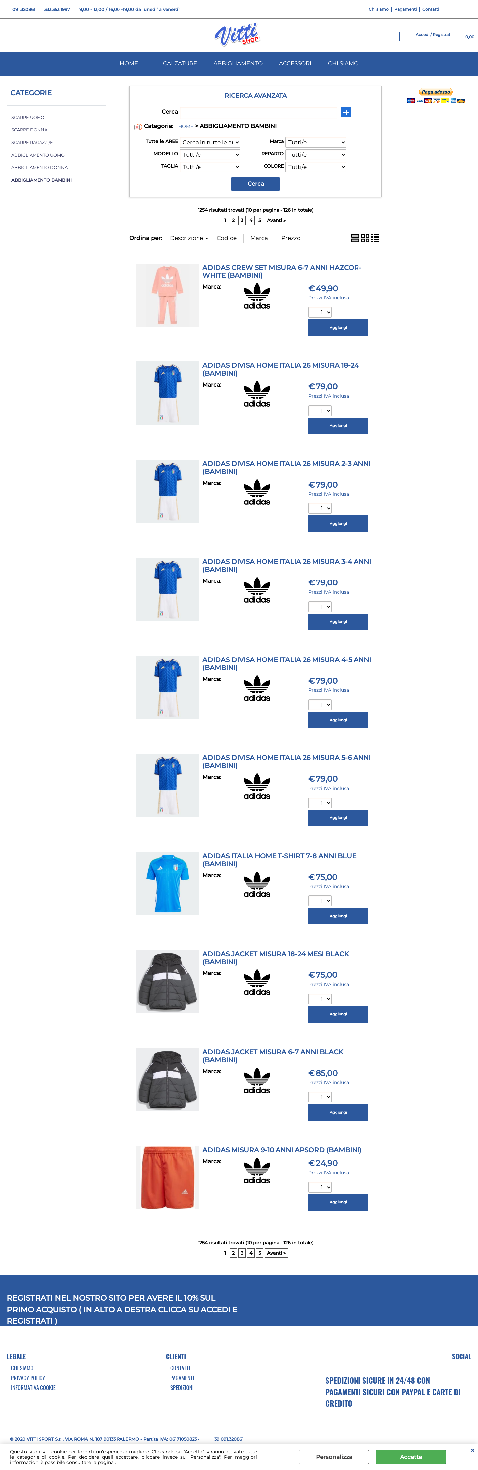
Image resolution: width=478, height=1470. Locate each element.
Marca (277, 141)
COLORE (274, 166)
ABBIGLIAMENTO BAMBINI (41, 180)
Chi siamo (379, 9)
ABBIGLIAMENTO (238, 63)
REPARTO (272, 154)
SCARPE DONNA (29, 129)
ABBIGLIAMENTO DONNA (39, 167)
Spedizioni (182, 1387)
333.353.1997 (57, 9)
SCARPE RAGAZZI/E (32, 142)
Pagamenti (405, 9)
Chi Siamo (22, 1368)
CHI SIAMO (343, 63)
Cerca (170, 111)
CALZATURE (180, 63)
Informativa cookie (33, 1387)
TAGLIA (169, 166)
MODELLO (165, 154)
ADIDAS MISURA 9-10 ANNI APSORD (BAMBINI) (281, 1150)
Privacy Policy (28, 1378)
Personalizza (334, 1457)
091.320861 (23, 9)
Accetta (411, 1457)
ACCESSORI (295, 63)
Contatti (430, 9)
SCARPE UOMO (27, 117)
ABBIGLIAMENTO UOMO (38, 155)
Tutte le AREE (162, 141)
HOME (129, 63)
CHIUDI (472, 1450)
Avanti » (276, 220)
